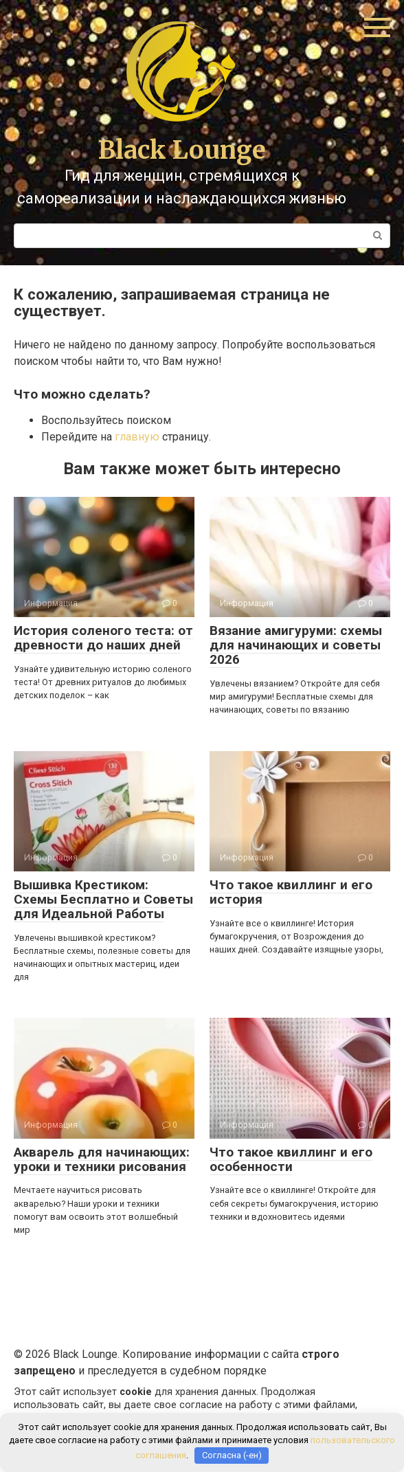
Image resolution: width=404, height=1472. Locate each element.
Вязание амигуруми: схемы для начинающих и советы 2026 (296, 645)
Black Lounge (182, 150)
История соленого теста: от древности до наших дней (103, 638)
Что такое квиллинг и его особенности (291, 1159)
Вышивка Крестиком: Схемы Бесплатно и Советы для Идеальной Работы (103, 899)
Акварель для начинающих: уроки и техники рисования (102, 1159)
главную (137, 436)
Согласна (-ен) (232, 1455)
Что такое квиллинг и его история (291, 892)
